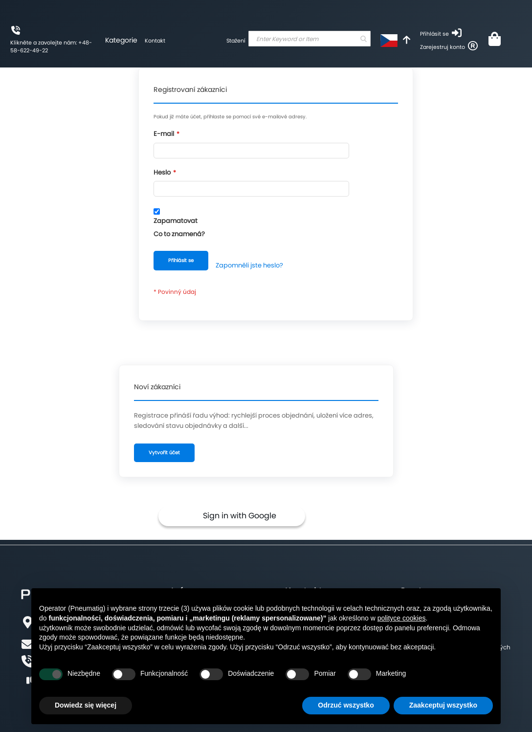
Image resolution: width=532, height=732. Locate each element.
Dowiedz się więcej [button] (85, 705)
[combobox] (309, 38)
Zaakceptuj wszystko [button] (443, 705)
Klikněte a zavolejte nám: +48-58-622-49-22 (51, 46)
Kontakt (155, 40)
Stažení (235, 40)
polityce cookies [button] (401, 618)
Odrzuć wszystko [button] (346, 705)
